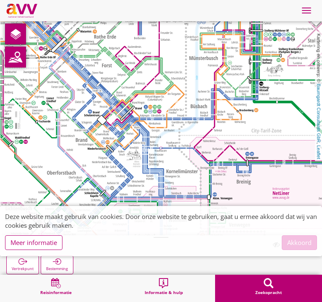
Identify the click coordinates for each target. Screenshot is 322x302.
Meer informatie (33, 242)
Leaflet (318, 152)
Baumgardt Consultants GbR (318, 113)
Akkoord (299, 242)
